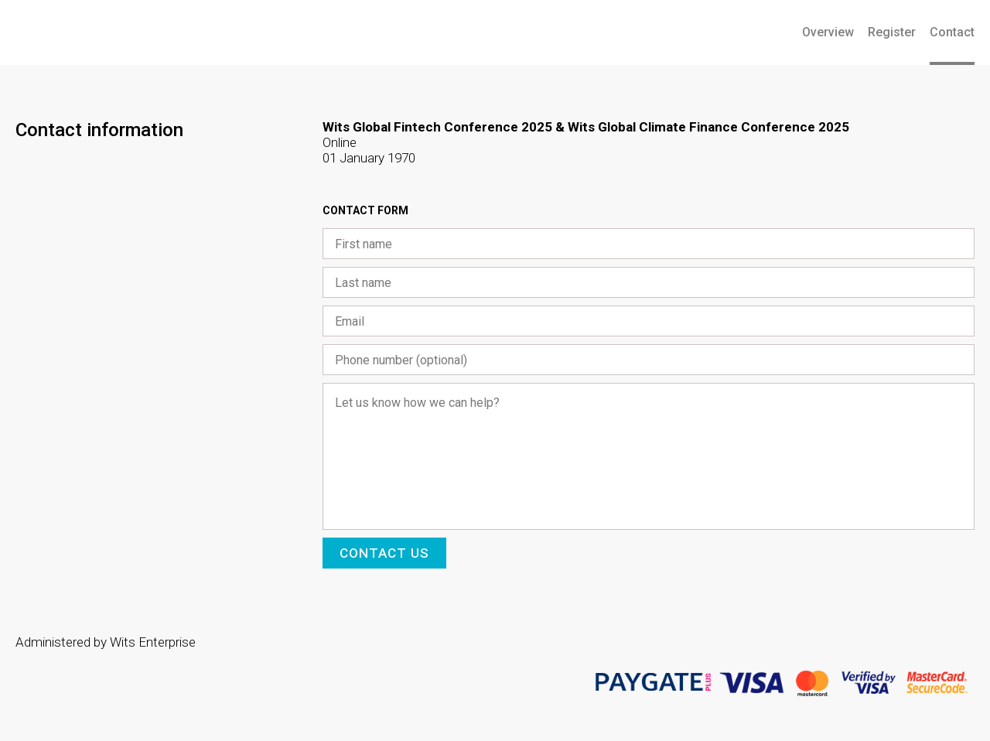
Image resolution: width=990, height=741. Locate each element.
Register (892, 32)
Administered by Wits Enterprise (105, 642)
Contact (952, 32)
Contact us (384, 553)
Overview (828, 32)
